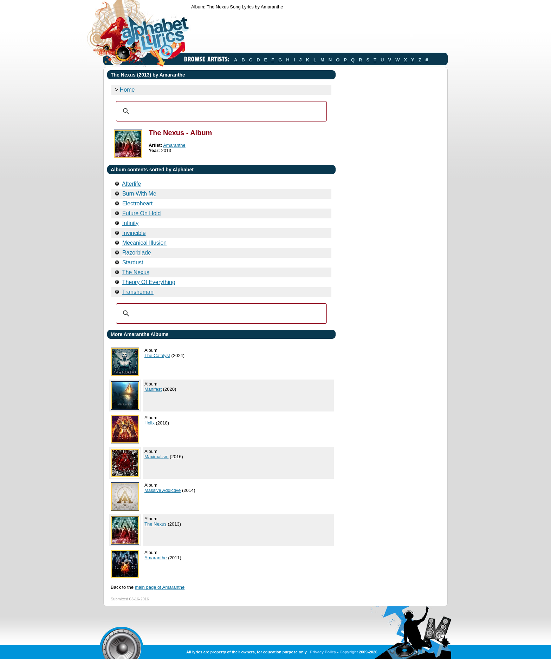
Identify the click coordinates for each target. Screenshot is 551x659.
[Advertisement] (319, 32)
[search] (220, 111)
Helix (149, 423)
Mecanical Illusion (144, 243)
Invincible (134, 233)
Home (127, 90)
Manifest (153, 389)
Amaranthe (174, 145)
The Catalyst (157, 355)
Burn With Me (139, 194)
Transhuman (138, 292)
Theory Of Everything (148, 282)
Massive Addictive (162, 490)
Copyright (348, 652)
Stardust (132, 262)
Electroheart (137, 203)
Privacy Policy (323, 652)
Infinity (130, 223)
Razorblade (136, 253)
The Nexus (135, 272)
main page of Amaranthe (160, 587)
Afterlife (131, 184)
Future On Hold (141, 213)
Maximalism (156, 456)
